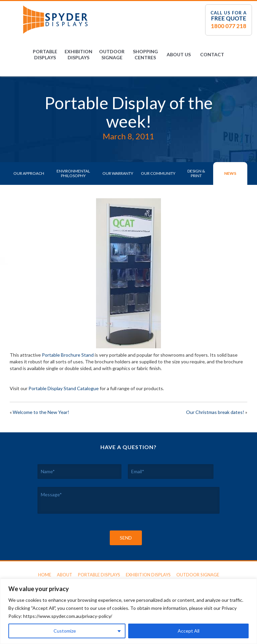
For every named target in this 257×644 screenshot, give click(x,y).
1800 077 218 (228, 25)
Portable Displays (45, 54)
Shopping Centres (145, 54)
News (230, 173)
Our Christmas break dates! (215, 412)
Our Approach (28, 173)
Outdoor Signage (111, 54)
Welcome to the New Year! (41, 412)
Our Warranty (117, 173)
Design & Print (196, 173)
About (64, 574)
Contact (212, 54)
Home (44, 574)
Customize (65, 631)
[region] (128, 611)
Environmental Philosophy (73, 173)
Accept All (188, 631)
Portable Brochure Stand (68, 355)
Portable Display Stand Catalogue (63, 388)
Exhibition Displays (78, 54)
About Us (179, 54)
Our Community (158, 173)
